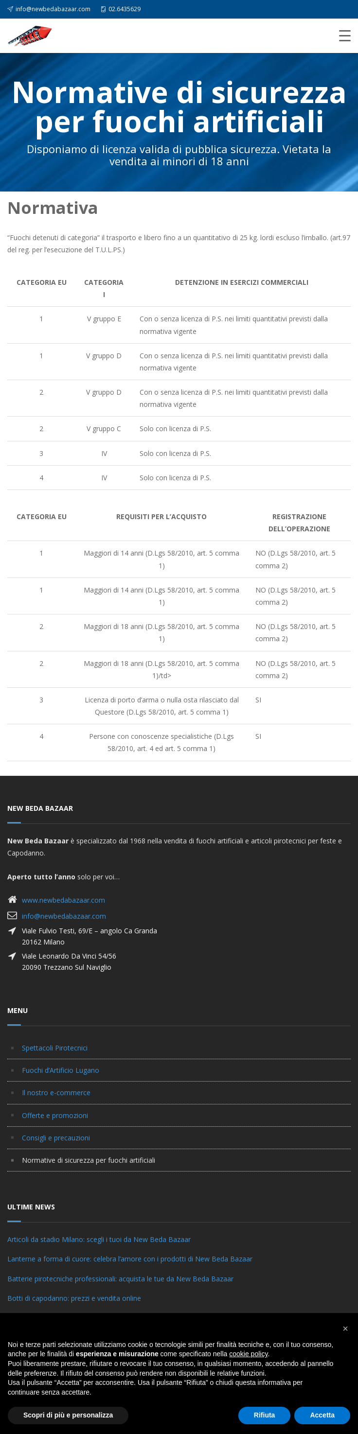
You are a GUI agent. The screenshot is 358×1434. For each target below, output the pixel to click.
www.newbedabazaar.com (63, 900)
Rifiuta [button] (264, 1415)
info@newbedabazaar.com (53, 9)
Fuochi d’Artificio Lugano (60, 1070)
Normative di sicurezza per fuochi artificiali (88, 1160)
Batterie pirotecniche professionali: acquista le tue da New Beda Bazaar (120, 1278)
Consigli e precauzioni (56, 1137)
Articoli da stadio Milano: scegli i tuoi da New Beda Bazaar (99, 1239)
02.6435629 (124, 9)
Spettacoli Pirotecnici (55, 1047)
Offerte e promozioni (55, 1115)
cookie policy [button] (248, 1354)
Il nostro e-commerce (56, 1092)
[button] (345, 1328)
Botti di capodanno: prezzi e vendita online (74, 1298)
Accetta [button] (322, 1415)
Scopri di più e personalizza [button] (68, 1415)
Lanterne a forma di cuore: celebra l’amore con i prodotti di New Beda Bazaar (129, 1258)
